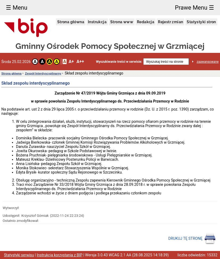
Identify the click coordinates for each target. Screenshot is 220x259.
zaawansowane (208, 62)
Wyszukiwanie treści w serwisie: (119, 62)
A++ (80, 61)
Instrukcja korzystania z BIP (59, 255)
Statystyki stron (201, 22)
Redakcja (145, 22)
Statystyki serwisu (19, 255)
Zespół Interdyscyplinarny (43, 73)
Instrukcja (97, 22)
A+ (71, 61)
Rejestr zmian (170, 22)
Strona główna (70, 22)
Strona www (121, 22)
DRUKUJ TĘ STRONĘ (192, 239)
